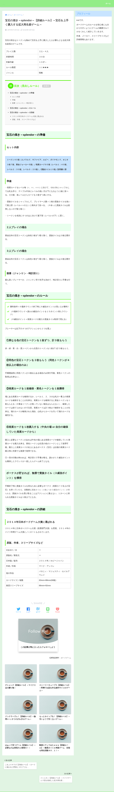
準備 (14, 97)
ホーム (108, 3)
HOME (57, 782)
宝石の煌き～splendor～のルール (24, 105)
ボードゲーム (65, 655)
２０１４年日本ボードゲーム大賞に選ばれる (29, 113)
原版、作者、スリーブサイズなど (25, 117)
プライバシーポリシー (56, 786)
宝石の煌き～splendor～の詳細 (23, 110)
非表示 (46, 83)
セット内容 (16, 94)
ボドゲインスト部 (14, 3)
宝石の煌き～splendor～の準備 (23, 90)
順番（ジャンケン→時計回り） (24, 100)
